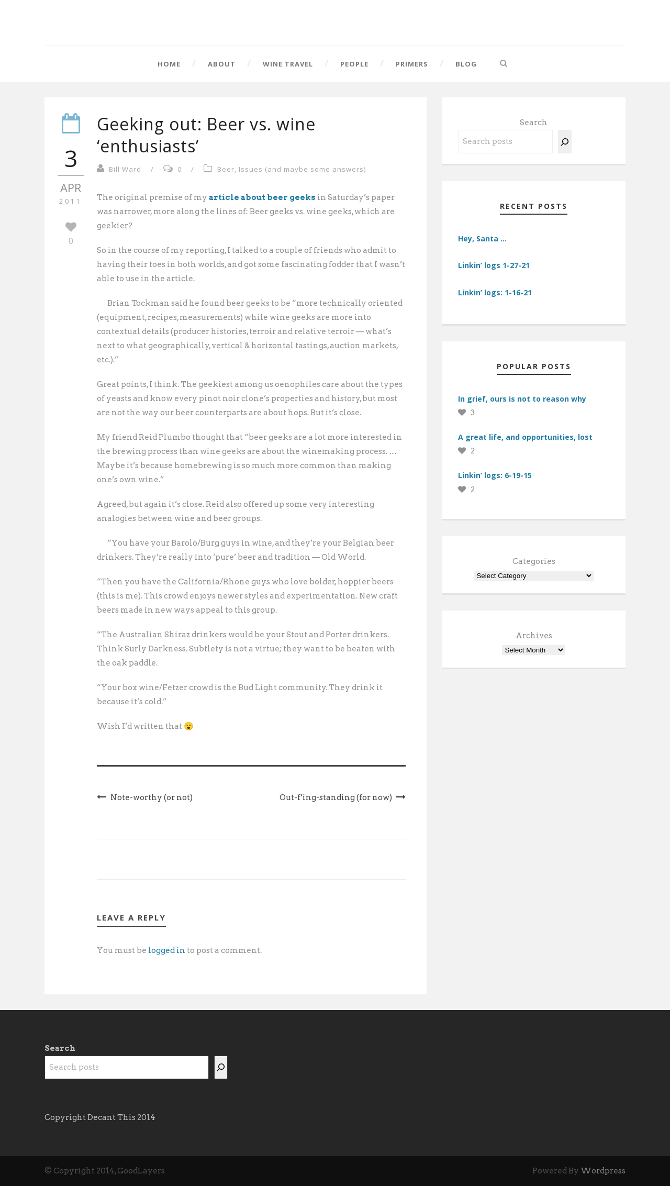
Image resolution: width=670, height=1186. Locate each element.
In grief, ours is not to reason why (522, 399)
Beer (225, 169)
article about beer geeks (262, 197)
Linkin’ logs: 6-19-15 (495, 475)
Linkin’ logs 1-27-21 (494, 265)
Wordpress (603, 1171)
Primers (412, 64)
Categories (533, 561)
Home (169, 64)
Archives (534, 635)
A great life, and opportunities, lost (525, 437)
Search (534, 122)
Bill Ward (125, 169)
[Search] (565, 141)
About (222, 64)
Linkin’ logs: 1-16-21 (495, 292)
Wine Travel (288, 64)
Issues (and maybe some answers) (302, 169)
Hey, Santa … (482, 238)
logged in (166, 950)
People (354, 64)
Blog (466, 64)
